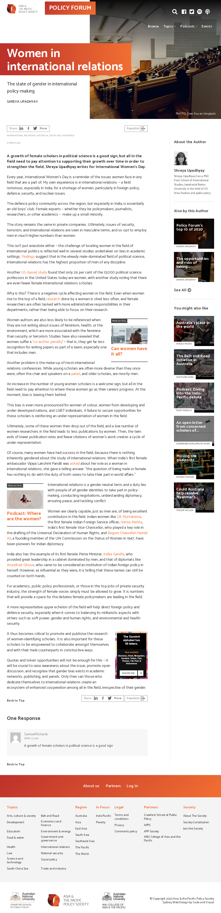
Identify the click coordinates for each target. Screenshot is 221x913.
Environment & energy (56, 832)
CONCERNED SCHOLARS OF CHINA (193, 443)
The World (68, 135)
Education (13, 832)
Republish (136, 128)
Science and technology (15, 861)
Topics (168, 26)
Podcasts (187, 26)
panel (75, 374)
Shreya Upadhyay (22, 102)
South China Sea (17, 869)
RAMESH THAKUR (185, 477)
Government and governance (52, 839)
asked (75, 463)
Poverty (101, 823)
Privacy (119, 825)
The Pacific (82, 848)
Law (9, 854)
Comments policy (126, 832)
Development (15, 823)
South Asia (55, 135)
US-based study (34, 272)
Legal (119, 807)
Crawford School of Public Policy (160, 817)
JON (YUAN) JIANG (184, 377)
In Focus (103, 807)
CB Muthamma (129, 517)
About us (91, 786)
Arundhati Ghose (20, 565)
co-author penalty (47, 342)
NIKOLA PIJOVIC (184, 344)
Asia (78, 823)
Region (81, 807)
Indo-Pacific (103, 816)
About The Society (195, 816)
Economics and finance (51, 824)
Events (207, 26)
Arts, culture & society (21, 816)
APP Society (151, 832)
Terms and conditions (122, 817)
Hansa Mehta (131, 522)
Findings (28, 256)
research (53, 299)
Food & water (15, 838)
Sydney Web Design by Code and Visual (188, 902)
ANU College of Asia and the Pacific (162, 839)
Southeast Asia (85, 841)
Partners (113, 786)
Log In (132, 786)
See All (180, 290)
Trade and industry (53, 869)
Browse (153, 26)
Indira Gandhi (113, 554)
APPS (147, 825)
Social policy (49, 860)
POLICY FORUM (86, 15)
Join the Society (193, 829)
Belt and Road (50, 816)
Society (189, 807)
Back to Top (15, 701)
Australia (42, 135)
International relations (21, 135)
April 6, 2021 (31, 738)
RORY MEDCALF (184, 410)
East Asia (81, 829)
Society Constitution (196, 823)
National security (52, 854)
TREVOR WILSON (184, 510)
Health (11, 847)
